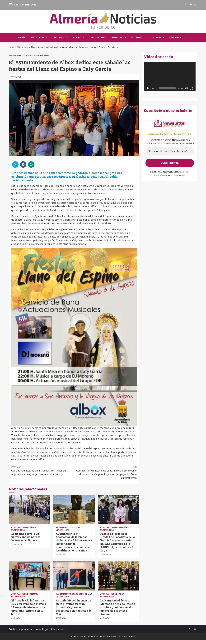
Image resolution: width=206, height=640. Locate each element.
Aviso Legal (41, 629)
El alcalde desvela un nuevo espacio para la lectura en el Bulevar (29, 509)
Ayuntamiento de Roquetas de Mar (74, 594)
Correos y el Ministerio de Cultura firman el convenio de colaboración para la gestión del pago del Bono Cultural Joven (105, 472)
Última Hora (42, 55)
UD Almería (156, 37)
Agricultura (98, 37)
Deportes (175, 37)
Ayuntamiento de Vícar (23, 527)
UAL (188, 37)
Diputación (60, 37)
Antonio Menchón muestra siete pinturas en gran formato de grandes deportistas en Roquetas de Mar (73, 575)
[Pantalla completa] (191, 88)
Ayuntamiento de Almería (114, 527)
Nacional (137, 37)
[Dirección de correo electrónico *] (169, 151)
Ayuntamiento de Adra (112, 594)
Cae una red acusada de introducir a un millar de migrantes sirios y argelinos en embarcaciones (42, 470)
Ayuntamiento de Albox (21, 55)
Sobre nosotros (59, 629)
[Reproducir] (148, 88)
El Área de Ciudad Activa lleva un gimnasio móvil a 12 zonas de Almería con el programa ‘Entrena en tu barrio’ (29, 575)
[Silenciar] (186, 88)
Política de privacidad (21, 629)
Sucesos (78, 37)
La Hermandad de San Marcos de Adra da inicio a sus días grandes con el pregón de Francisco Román (118, 575)
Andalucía (118, 37)
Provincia (38, 37)
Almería (20, 37)
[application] (170, 76)
